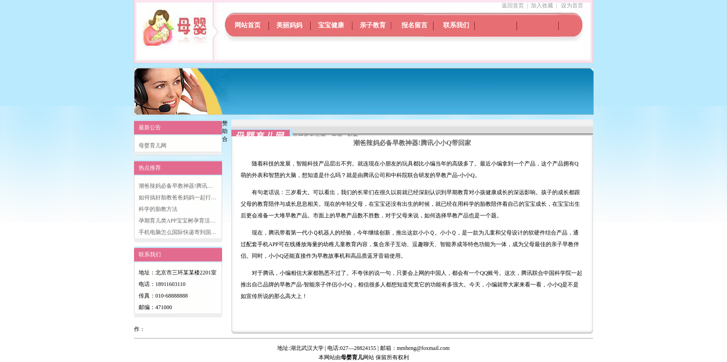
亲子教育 (373, 25)
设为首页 (572, 5)
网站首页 (248, 25)
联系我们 (456, 25)
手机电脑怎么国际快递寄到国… (178, 232)
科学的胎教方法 (158, 209)
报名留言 (414, 25)
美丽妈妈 (289, 25)
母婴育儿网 (152, 145)
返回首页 (513, 5)
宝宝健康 (331, 25)
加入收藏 (542, 5)
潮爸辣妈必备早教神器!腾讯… (176, 186)
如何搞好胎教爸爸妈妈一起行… (178, 197)
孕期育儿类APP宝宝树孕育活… (177, 220)
